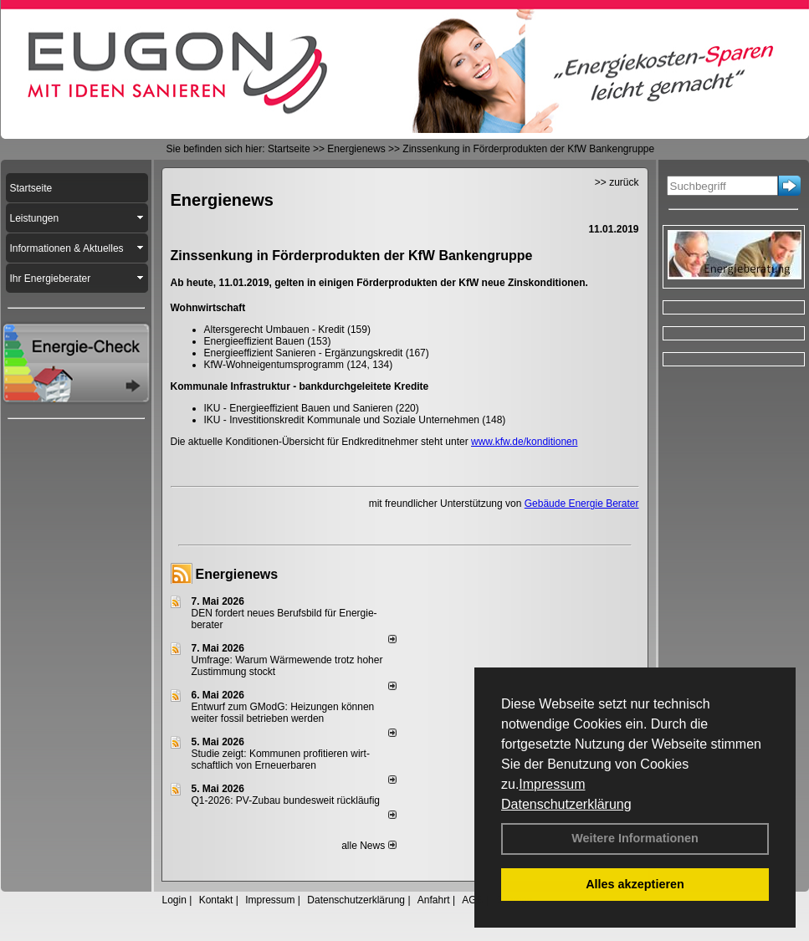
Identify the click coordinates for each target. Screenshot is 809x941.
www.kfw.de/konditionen (524, 441)
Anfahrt (433, 900)
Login (174, 900)
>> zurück (617, 182)
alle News (368, 846)
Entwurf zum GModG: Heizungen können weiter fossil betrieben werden (283, 712)
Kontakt (216, 900)
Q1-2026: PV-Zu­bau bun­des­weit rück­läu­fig (286, 800)
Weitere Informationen (635, 838)
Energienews (237, 574)
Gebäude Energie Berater (582, 503)
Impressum (552, 784)
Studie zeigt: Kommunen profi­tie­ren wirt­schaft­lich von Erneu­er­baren (281, 759)
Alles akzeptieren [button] (635, 884)
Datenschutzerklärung (566, 804)
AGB (472, 900)
